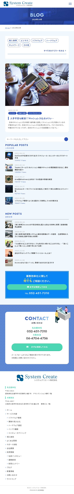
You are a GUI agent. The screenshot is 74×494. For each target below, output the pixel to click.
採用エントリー (14, 463)
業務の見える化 (15, 421)
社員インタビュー (15, 456)
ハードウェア (51, 40)
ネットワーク (14, 45)
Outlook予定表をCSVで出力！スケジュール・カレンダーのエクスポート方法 (41, 157)
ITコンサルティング (34, 113)
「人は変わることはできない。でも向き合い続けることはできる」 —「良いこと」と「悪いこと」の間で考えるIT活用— (41, 244)
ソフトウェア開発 (15, 418)
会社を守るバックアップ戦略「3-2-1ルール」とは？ (33, 253)
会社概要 (10, 448)
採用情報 (10, 452)
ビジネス (24, 40)
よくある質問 (12, 440)
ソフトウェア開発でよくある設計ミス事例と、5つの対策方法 (36, 201)
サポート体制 (12, 444)
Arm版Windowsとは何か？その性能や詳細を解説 (33, 179)
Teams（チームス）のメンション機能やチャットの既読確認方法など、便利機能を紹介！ (41, 168)
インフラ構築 (13, 429)
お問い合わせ (12, 475)
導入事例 (13, 40)
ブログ (9, 467)
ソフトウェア (37, 40)
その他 (26, 45)
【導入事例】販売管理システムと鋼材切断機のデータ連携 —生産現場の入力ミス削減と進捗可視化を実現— (41, 235)
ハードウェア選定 (15, 425)
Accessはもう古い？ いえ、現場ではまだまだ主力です (34, 263)
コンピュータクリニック (17, 433)
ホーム (7, 28)
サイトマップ (11, 479)
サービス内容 (12, 414)
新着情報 (10, 471)
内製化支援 (22, 113)
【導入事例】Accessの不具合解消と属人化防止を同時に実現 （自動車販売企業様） (41, 225)
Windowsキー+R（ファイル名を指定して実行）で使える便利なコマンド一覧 (41, 190)
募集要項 (12, 460)
